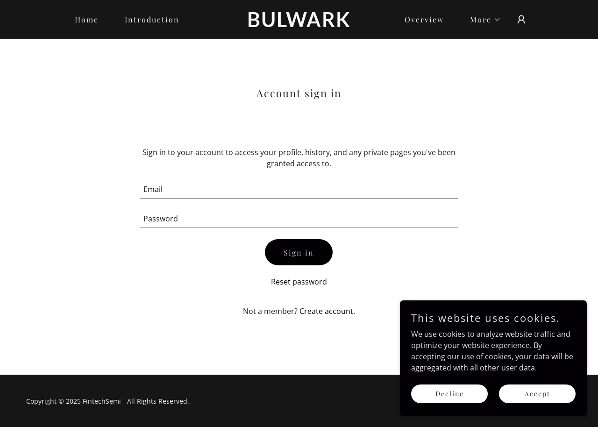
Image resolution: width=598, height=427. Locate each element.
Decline (449, 406)
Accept (537, 406)
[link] (299, 24)
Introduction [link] (152, 19)
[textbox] (299, 189)
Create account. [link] (327, 311)
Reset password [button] (299, 282)
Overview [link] (424, 19)
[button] (482, 19)
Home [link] (87, 19)
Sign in (299, 252)
